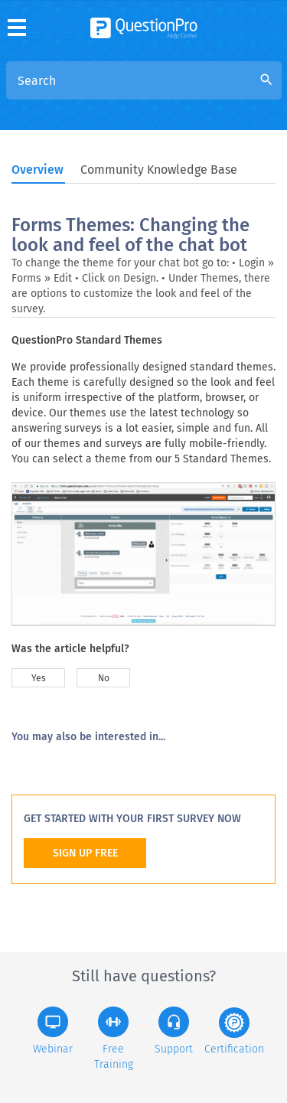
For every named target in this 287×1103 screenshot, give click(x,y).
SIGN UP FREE (85, 853)
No (103, 678)
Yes (38, 678)
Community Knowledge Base (158, 169)
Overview (37, 169)
